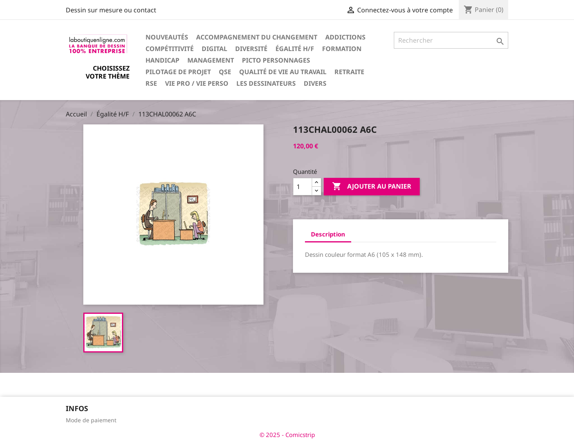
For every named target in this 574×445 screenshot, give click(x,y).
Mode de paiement (91, 420)
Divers (315, 83)
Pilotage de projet (178, 71)
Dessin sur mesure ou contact (111, 10)
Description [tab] (328, 234)
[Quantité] (302, 186)
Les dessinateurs (266, 83)
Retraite (349, 71)
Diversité (251, 48)
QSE (225, 71)
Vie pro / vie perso (196, 83)
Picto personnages (276, 60)
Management (210, 60)
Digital (214, 48)
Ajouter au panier (371, 186)
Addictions (345, 37)
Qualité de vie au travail (282, 71)
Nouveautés (166, 37)
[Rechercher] (451, 40)
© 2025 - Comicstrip (287, 435)
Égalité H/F (294, 48)
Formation (342, 48)
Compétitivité (169, 48)
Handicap (162, 60)
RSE (151, 83)
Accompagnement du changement (256, 37)
